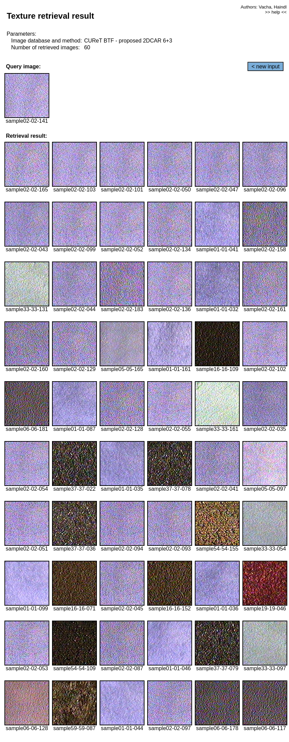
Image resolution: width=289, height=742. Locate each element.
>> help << (276, 12)
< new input (265, 66)
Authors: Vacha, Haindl (264, 7)
